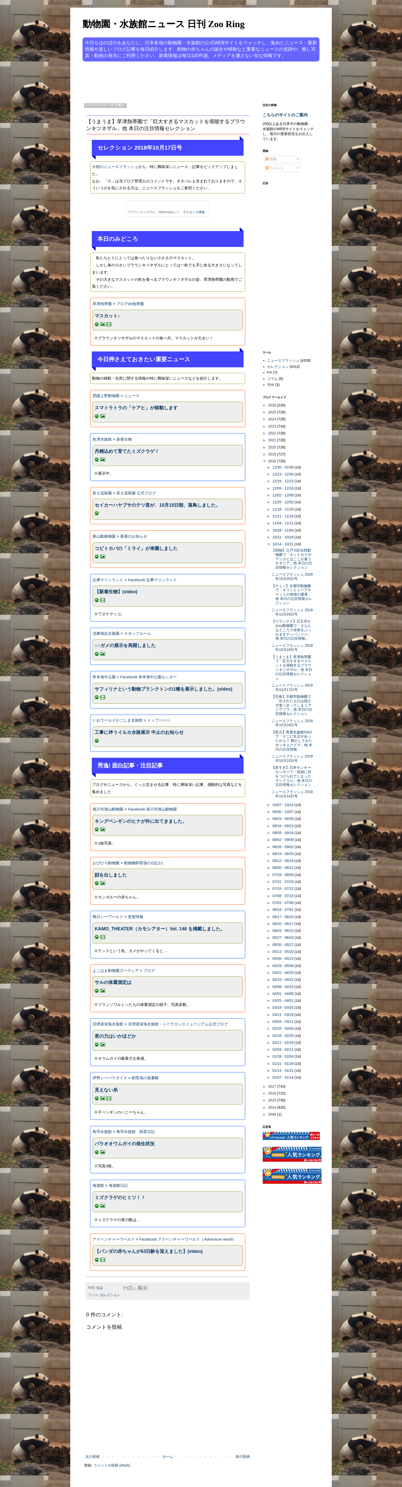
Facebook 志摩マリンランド (152, 580)
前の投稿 (243, 1456)
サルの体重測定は (113, 982)
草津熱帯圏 (102, 303)
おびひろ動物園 (106, 863)
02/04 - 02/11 (283, 1049)
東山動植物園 (104, 536)
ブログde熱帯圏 (130, 303)
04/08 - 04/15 (283, 987)
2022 (272, 433)
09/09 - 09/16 (283, 833)
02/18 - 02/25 (283, 1036)
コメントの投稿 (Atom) (111, 1465)
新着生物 (124, 439)
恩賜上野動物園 (106, 395)
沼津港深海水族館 (108, 1024)
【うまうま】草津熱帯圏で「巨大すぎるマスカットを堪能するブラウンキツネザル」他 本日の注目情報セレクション (292, 667)
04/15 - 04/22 (283, 980)
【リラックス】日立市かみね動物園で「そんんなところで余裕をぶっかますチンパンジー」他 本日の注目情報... (291, 629)
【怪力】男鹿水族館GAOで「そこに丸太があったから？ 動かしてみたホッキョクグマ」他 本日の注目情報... (292, 740)
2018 (272, 461)
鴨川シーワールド (108, 916)
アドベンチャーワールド (114, 1239)
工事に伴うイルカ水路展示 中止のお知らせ (139, 732)
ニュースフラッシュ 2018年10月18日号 (292, 647)
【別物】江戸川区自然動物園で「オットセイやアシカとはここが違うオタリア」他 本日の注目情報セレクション (292, 558)
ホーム (167, 1456)
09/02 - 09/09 (283, 840)
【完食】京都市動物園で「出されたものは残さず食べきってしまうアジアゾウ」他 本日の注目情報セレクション (292, 705)
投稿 (271, 159)
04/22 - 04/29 (283, 973)
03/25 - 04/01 (283, 1001)
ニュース (131, 395)
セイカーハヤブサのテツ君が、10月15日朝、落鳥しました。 (157, 505)
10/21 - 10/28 (283, 537)
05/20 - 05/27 (283, 945)
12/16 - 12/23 (283, 481)
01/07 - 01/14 (283, 1077)
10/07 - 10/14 (283, 805)
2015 (272, 1100)
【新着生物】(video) (116, 591)
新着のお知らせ (133, 536)
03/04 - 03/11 (283, 1022)
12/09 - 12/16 (283, 488)
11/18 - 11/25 (283, 509)
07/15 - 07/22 (283, 889)
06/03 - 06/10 (283, 931)
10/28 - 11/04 (283, 530)
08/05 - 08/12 (283, 868)
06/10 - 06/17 (283, 924)
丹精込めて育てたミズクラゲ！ (127, 451)
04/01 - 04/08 (283, 994)
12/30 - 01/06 (283, 467)
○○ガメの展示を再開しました (125, 645)
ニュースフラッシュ (283, 360)
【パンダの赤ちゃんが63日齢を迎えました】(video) (149, 1251)
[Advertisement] (181, 81)
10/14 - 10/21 (283, 544)
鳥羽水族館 (102, 1131)
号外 (270, 385)
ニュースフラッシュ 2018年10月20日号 (292, 576)
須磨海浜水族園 (106, 633)
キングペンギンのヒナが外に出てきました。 (141, 821)
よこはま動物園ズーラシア (116, 970)
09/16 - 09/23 (283, 826)
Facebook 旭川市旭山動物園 (152, 809)
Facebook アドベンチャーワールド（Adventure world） (187, 1239)
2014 (272, 1107)
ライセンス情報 (194, 212)
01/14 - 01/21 (283, 1070)
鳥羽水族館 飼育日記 (135, 1131)
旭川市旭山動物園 (108, 809)
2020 (272, 447)
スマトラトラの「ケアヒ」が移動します (136, 407)
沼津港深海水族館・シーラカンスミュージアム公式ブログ (178, 1024)
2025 (272, 412)
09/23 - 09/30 (283, 819)
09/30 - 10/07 (283, 812)
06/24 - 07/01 (283, 910)
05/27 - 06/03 (283, 937)
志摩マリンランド (108, 580)
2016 (272, 1093)
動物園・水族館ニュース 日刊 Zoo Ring (164, 24)
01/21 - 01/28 (283, 1064)
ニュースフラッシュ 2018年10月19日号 (292, 612)
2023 (272, 426)
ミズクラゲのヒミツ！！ (120, 1197)
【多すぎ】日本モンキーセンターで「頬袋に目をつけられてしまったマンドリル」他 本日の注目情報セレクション (292, 776)
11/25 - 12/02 (283, 502)
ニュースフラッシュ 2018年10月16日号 (292, 723)
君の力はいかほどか (115, 1036)
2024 (272, 419)
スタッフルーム (137, 633)
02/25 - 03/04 (283, 1028)
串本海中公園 (104, 677)
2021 (272, 440)
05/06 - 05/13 (283, 958)
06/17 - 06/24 (283, 917)
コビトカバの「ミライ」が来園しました (136, 548)
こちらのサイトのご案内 (285, 114)
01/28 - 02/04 (283, 1056)
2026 (272, 405)
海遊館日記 (118, 1185)
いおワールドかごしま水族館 (118, 720)
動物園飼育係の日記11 (143, 863)
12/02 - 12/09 (283, 495)
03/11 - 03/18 (283, 1015)
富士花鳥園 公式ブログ (136, 493)
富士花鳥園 (102, 493)
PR (269, 372)
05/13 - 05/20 (283, 952)
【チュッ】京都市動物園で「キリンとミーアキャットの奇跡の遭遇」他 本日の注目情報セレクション (292, 594)
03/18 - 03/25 (283, 1007)
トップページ (158, 720)
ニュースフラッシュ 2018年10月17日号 (292, 687)
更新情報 (135, 916)
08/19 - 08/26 (283, 854)
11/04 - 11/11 (283, 523)
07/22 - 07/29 (283, 882)
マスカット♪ (107, 315)
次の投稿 (92, 1456)
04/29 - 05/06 (283, 966)
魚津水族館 (102, 439)
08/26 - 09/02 (283, 847)
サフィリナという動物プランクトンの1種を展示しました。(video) (163, 689)
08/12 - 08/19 (283, 861)
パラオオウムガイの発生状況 (125, 1143)
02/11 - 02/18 (283, 1043)
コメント (275, 168)
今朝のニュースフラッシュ (115, 166)
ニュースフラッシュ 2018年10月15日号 (292, 758)
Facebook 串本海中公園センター (148, 677)
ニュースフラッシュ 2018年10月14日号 (292, 794)
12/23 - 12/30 (283, 474)
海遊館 (98, 1185)
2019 (272, 454)
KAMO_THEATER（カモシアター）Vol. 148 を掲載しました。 (160, 928)
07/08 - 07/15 (283, 896)
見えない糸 (106, 1090)
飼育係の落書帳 (145, 1078)
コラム (272, 379)
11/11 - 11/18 (283, 516)
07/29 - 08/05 (283, 875)
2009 (272, 1114)
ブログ (149, 970)
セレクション (110, 1295)
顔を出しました (111, 875)
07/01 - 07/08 (283, 903)
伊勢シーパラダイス (110, 1078)
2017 (272, 1086)
